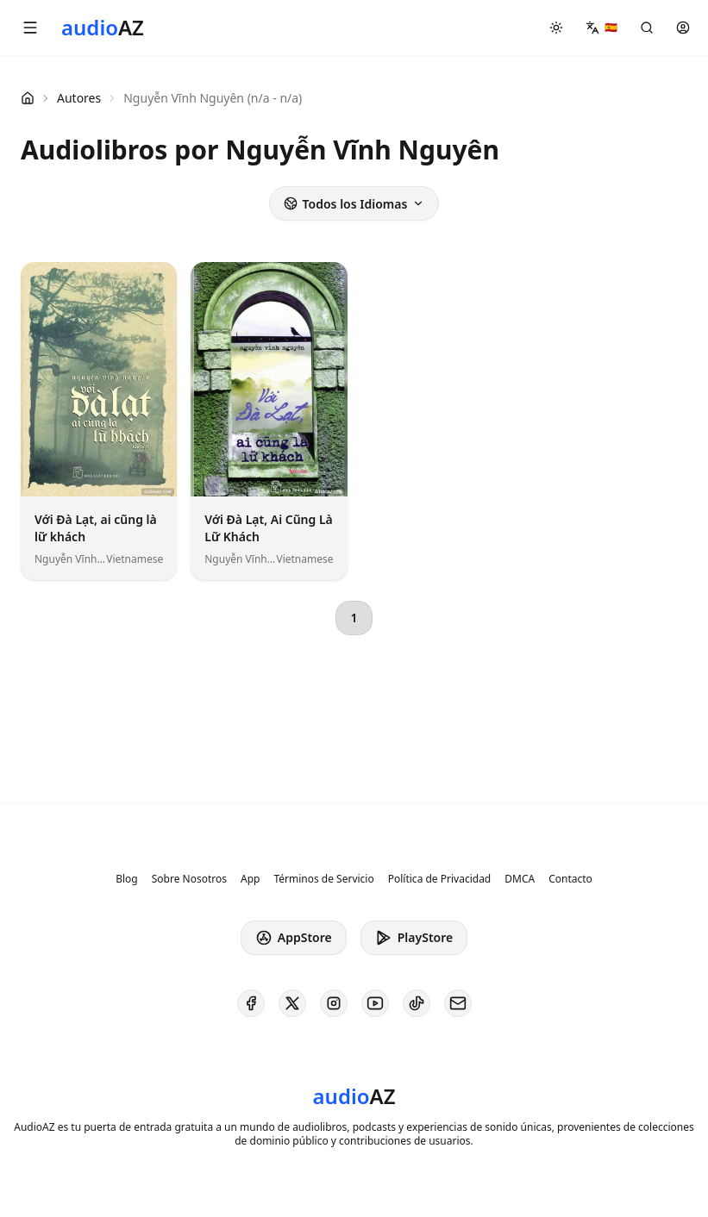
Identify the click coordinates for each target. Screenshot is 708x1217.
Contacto (570, 879)
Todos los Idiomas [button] (354, 204)
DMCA (519, 879)
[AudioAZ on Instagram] (334, 1003)
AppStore (293, 937)
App (250, 879)
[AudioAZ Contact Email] (458, 1003)
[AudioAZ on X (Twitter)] (292, 1003)
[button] (30, 27)
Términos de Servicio (323, 879)
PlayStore (414, 937)
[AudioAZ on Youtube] (375, 1003)
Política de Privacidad (440, 879)
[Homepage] (102, 27)
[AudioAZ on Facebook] (251, 1003)
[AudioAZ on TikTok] (416, 1003)
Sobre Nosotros (189, 879)
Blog (127, 879)
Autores (79, 98)
